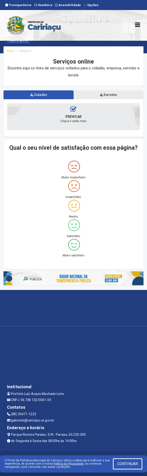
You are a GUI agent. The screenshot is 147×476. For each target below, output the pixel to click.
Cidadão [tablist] (38, 95)
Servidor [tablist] (108, 95)
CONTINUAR (127, 464)
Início (10, 51)
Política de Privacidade (68, 463)
